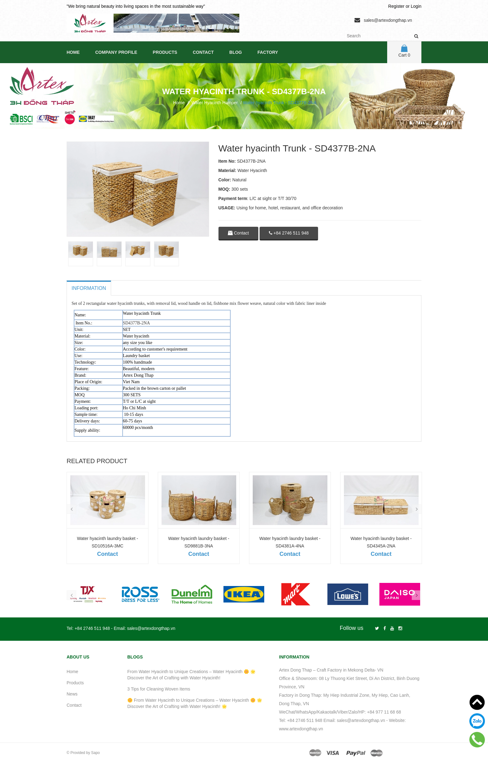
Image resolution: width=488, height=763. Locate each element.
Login (416, 6)
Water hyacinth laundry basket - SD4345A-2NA (380, 542)
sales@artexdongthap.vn (388, 20)
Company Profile (116, 52)
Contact (203, 52)
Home (73, 52)
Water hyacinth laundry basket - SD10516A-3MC (107, 542)
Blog (235, 52)
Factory (267, 52)
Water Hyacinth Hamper (214, 102)
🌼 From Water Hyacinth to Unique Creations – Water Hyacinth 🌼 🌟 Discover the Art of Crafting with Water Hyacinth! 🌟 (194, 703)
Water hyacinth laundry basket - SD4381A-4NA (289, 542)
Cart (404, 51)
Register (396, 6)
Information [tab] (89, 288)
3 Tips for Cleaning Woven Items (158, 688)
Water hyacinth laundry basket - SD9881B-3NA (198, 542)
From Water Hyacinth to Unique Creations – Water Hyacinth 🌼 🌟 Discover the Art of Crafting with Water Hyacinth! (191, 674)
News (72, 693)
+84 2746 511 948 (289, 232)
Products (165, 52)
